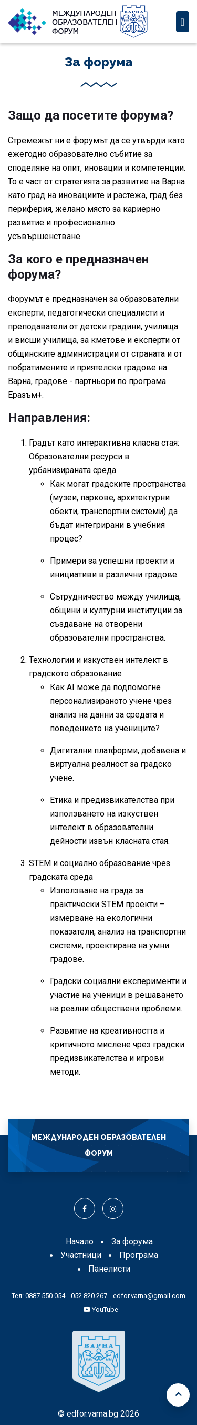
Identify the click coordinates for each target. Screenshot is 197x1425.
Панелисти (109, 1269)
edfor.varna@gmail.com (149, 1296)
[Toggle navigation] (182, 21)
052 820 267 (89, 1296)
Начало (80, 1241)
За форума (132, 1241)
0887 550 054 (45, 1296)
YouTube (101, 1309)
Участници (80, 1255)
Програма (138, 1255)
